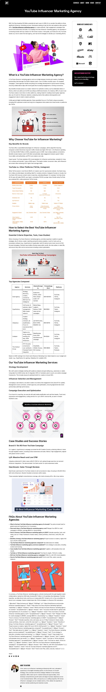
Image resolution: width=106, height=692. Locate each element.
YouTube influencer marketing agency (24, 27)
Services (76, 3)
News (92, 3)
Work (87, 3)
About (82, 3)
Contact (98, 3)
